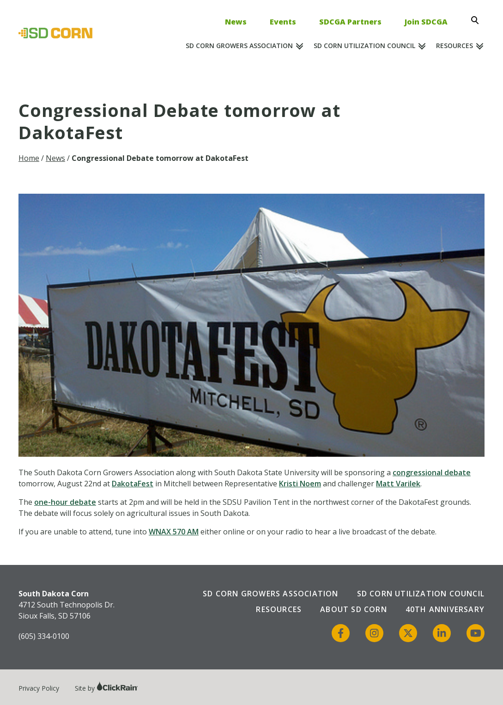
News (236, 22)
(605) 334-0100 (43, 636)
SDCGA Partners (350, 22)
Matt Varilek (398, 483)
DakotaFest (132, 483)
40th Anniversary (445, 609)
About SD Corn (353, 609)
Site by (106, 688)
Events (283, 22)
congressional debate (432, 472)
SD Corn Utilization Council (364, 45)
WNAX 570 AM (174, 532)
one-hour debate (65, 502)
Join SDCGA (426, 22)
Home (28, 158)
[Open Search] (478, 20)
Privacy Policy (38, 688)
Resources (454, 45)
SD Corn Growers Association (239, 45)
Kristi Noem (300, 483)
